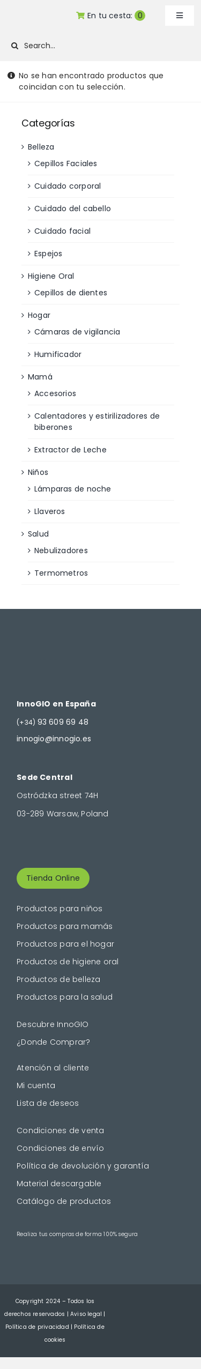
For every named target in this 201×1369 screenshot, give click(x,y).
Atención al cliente (53, 1067)
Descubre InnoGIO (52, 1024)
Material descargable (59, 1183)
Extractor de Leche (70, 449)
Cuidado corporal (67, 186)
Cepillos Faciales (66, 163)
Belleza (41, 147)
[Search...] (97, 45)
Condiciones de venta (60, 1130)
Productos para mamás (65, 926)
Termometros (61, 573)
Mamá (40, 376)
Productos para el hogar (65, 944)
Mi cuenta (36, 1085)
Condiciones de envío (60, 1148)
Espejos (48, 253)
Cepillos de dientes (70, 292)
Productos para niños (59, 908)
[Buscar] (14, 45)
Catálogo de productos (64, 1201)
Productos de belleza (58, 979)
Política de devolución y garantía (83, 1165)
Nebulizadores (61, 550)
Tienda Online (53, 878)
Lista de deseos (48, 1103)
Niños (38, 472)
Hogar (39, 315)
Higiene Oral (51, 276)
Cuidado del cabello (72, 208)
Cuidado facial (62, 231)
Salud (38, 534)
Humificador (57, 354)
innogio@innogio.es (54, 738)
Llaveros (49, 511)
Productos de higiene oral (67, 961)
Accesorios (55, 393)
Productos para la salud (65, 997)
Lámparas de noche (72, 488)
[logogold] (32, 14)
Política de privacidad (37, 1327)
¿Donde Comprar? (53, 1042)
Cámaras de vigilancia (77, 331)
